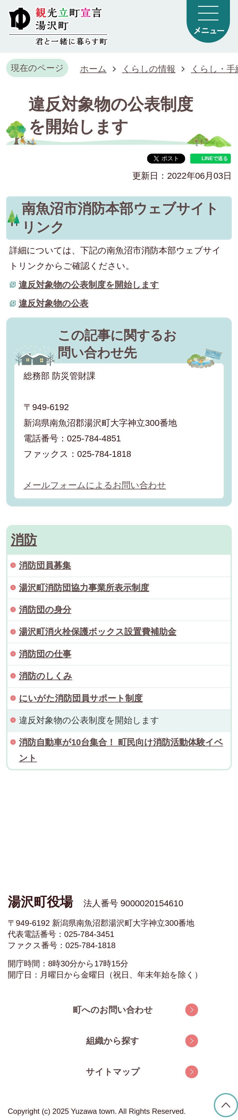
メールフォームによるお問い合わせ (95, 485)
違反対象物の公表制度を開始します (89, 285)
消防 (24, 539)
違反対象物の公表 (53, 303)
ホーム (93, 69)
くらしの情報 (148, 69)
